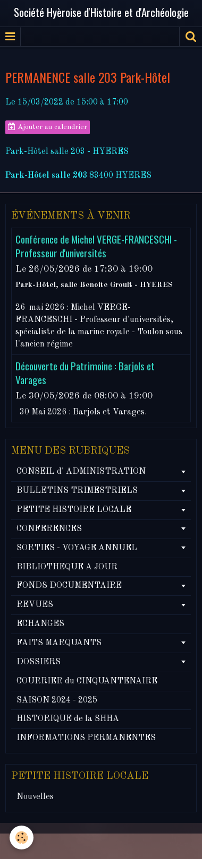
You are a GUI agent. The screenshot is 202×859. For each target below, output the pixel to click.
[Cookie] (21, 837)
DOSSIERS (38, 662)
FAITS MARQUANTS (59, 643)
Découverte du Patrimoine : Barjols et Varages (85, 372)
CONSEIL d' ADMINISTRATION (81, 471)
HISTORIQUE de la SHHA (67, 719)
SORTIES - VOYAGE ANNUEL (76, 548)
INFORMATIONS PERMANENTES (86, 738)
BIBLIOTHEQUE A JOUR (66, 567)
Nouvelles (35, 797)
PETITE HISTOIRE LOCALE (73, 510)
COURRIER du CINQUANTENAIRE (86, 681)
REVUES (34, 605)
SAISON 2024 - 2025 (56, 700)
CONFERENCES (49, 529)
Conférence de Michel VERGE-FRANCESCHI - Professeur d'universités (96, 246)
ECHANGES (40, 624)
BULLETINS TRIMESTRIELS (77, 491)
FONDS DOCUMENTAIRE (69, 586)
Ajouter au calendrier (47, 127)
